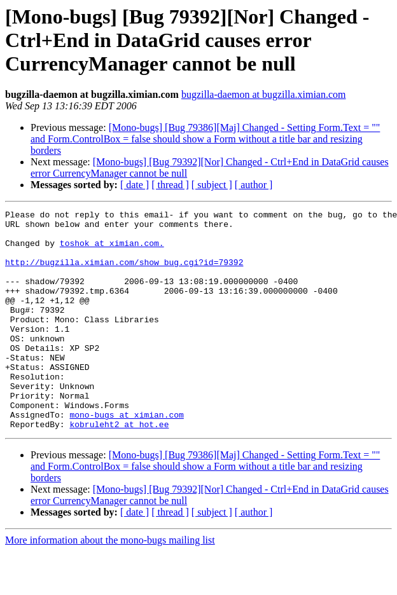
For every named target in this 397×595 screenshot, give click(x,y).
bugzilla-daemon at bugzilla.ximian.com (263, 94)
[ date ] (134, 184)
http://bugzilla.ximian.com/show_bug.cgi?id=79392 (124, 273)
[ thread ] (170, 184)
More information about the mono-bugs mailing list (110, 583)
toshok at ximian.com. (112, 250)
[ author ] (254, 184)
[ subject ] (212, 184)
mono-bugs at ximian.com (126, 456)
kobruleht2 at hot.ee (119, 468)
